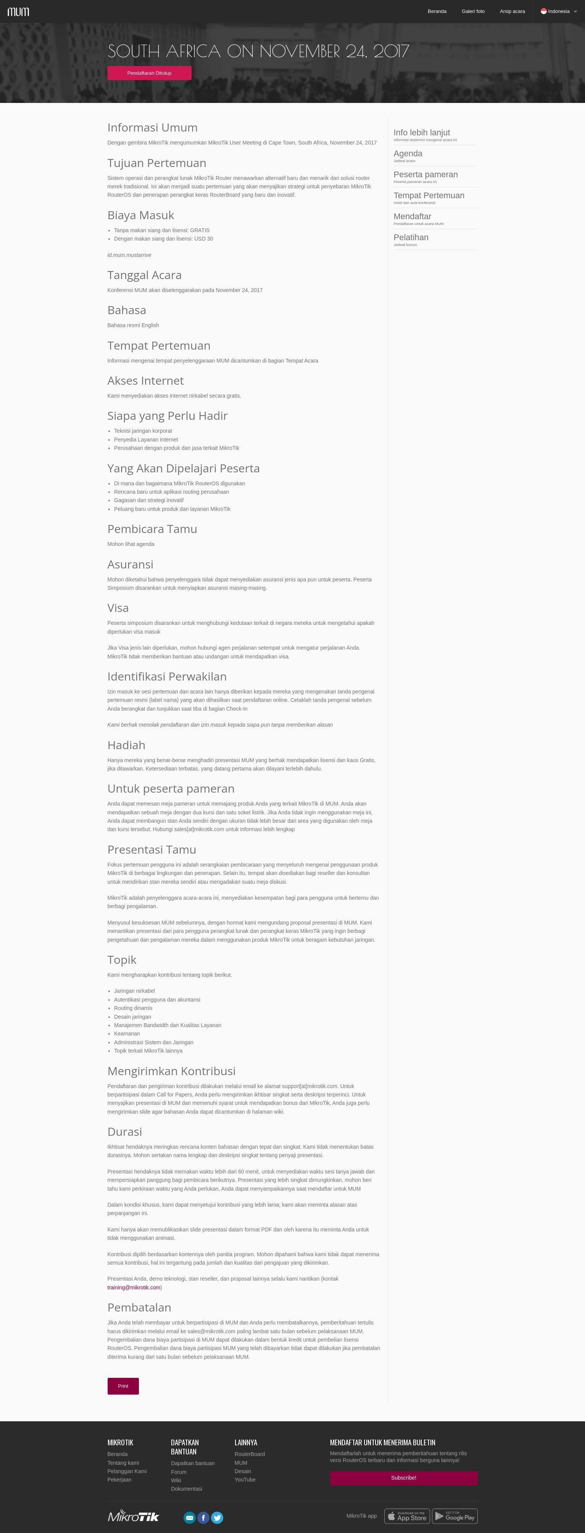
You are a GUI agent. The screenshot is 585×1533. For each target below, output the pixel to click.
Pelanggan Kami (127, 1471)
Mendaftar (433, 219)
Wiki (176, 1480)
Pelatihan (433, 240)
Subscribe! (403, 1478)
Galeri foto (473, 11)
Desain (243, 1471)
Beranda (437, 11)
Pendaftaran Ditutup (149, 73)
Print (123, 1386)
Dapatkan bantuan (192, 1463)
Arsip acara (512, 11)
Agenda (433, 156)
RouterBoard (250, 1454)
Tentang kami (123, 1463)
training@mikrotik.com (134, 1287)
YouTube (245, 1480)
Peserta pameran (433, 177)
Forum (178, 1472)
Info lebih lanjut (433, 135)
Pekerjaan (120, 1480)
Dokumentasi (186, 1489)
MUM (241, 1463)
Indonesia (555, 11)
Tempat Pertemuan (433, 198)
